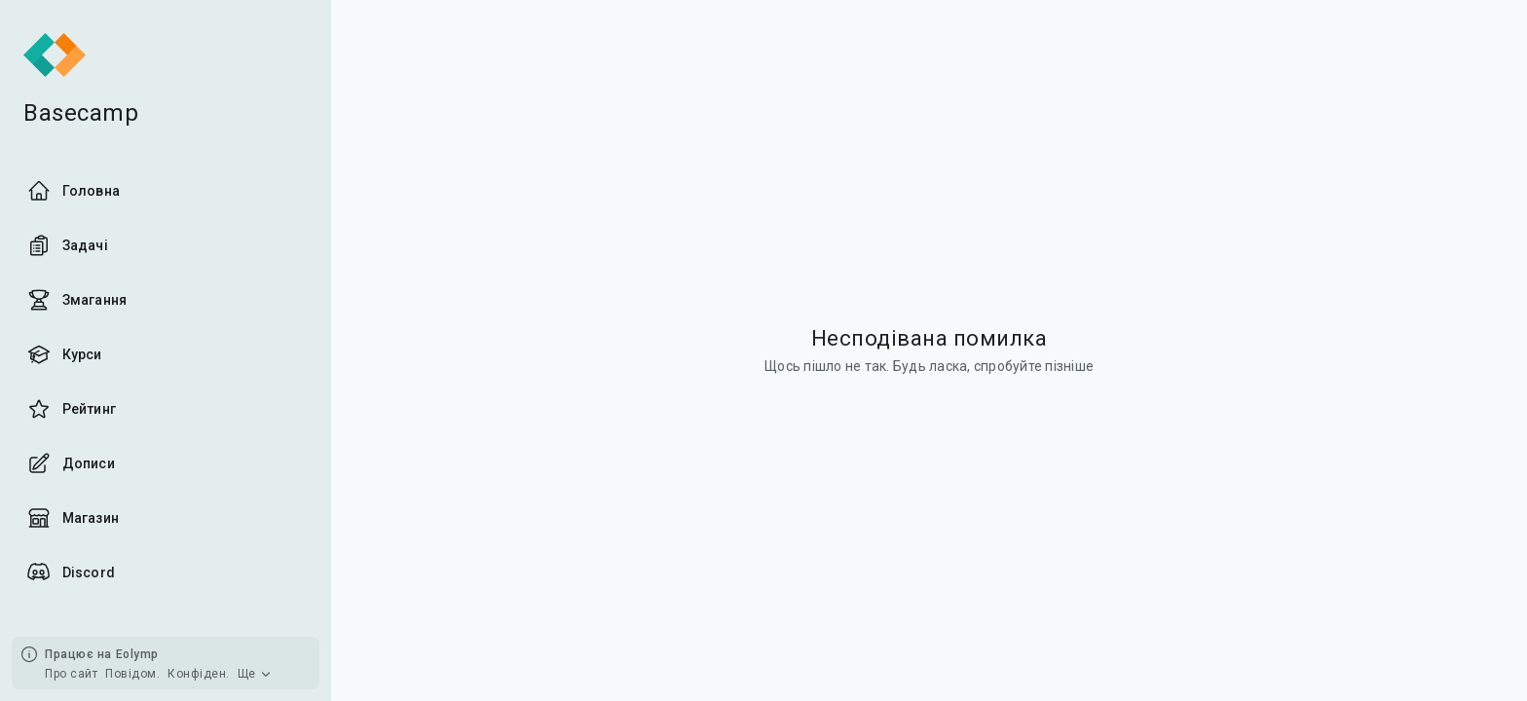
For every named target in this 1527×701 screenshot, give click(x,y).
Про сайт (71, 674)
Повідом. (132, 674)
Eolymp (137, 654)
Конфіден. (199, 674)
